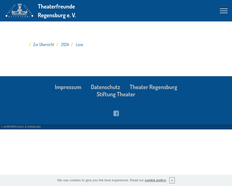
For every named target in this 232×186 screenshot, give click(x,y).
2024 (65, 44)
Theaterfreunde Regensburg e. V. (57, 11)
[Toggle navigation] (224, 10)
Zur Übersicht (43, 44)
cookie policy (155, 180)
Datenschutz (105, 86)
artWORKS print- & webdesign (22, 126)
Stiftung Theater (116, 94)
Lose (79, 44)
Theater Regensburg (153, 86)
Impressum (68, 86)
